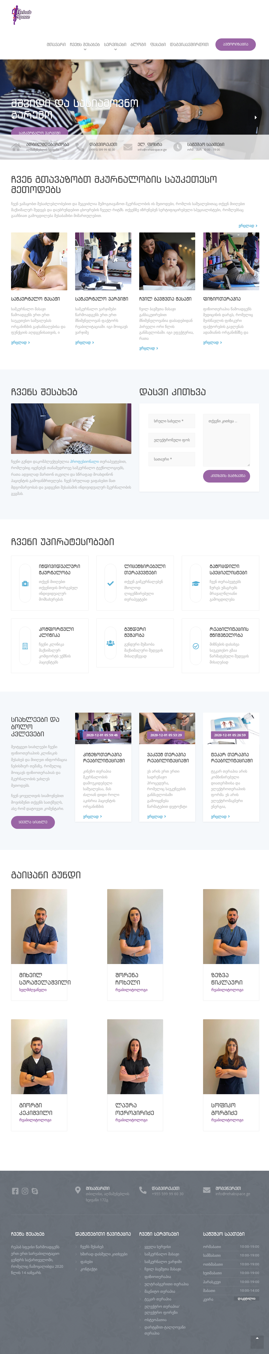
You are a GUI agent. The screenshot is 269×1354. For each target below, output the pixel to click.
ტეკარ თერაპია (157, 1298)
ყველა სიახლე (33, 822)
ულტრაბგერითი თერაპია (166, 1283)
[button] (13, 117)
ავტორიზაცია (235, 44)
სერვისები (115, 45)
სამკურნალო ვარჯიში (39, 133)
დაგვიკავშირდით (189, 45)
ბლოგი (138, 45)
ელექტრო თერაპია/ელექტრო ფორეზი (161, 1309)
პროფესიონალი (84, 461)
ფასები (158, 45)
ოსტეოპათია (155, 1319)
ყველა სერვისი (157, 1246)
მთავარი (56, 45)
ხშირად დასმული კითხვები (103, 1253)
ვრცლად (19, 342)
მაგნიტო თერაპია (159, 1291)
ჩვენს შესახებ (85, 45)
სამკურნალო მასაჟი (35, 299)
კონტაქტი (88, 1268)
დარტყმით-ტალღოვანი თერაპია (164, 1330)
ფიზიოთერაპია (222, 299)
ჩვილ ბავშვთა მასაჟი (165, 299)
